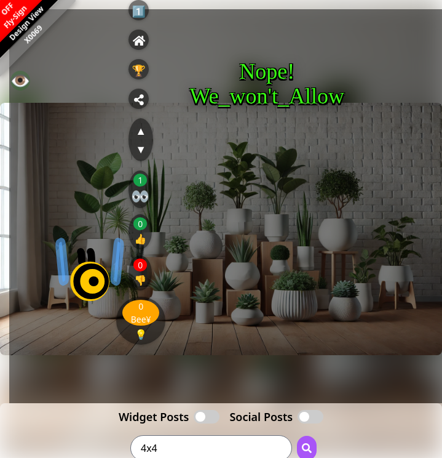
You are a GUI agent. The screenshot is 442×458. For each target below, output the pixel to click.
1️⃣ (138, 11)
